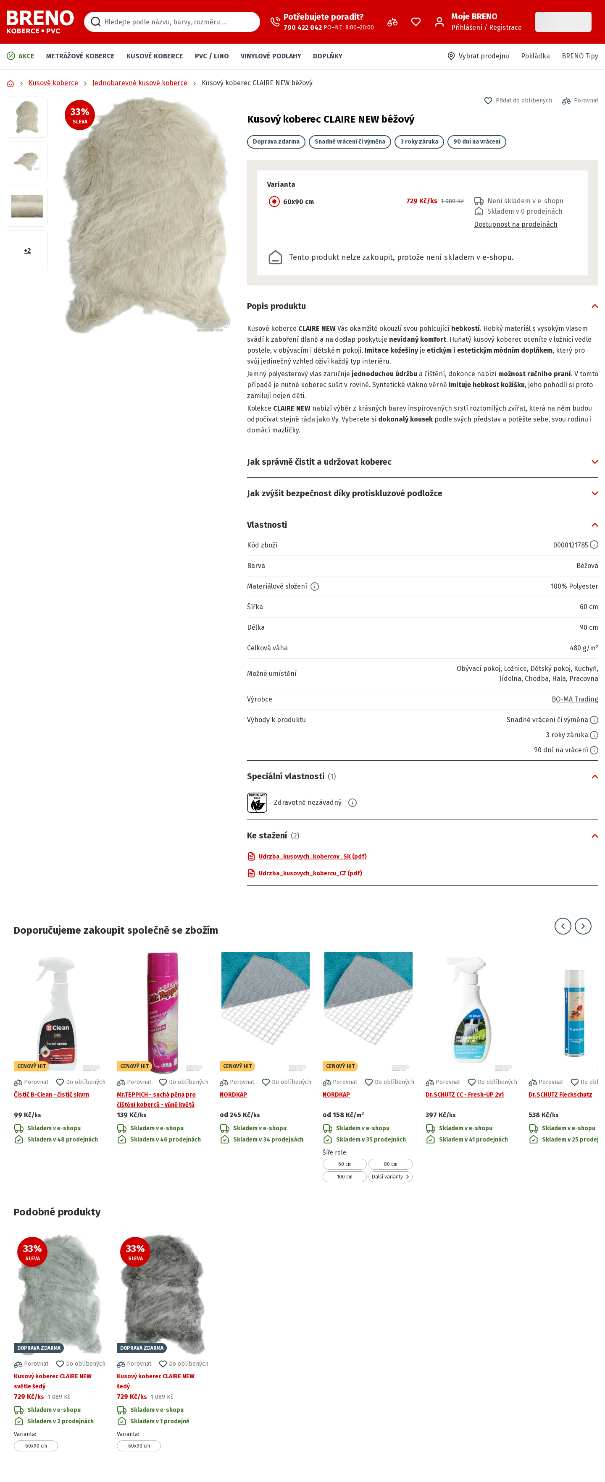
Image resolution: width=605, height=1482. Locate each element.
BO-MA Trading (575, 699)
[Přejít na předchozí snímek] (563, 926)
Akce (20, 56)
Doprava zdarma (276, 141)
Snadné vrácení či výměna (350, 141)
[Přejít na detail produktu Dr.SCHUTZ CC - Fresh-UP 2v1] (471, 1067)
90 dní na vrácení (476, 141)
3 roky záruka (419, 141)
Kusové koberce (154, 56)
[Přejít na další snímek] (583, 926)
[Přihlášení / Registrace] (478, 22)
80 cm (390, 1164)
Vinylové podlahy (271, 56)
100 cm (344, 1177)
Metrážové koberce (80, 56)
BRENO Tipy (580, 56)
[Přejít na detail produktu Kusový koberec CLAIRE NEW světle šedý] (59, 1342)
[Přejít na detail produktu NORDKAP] (265, 1067)
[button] (147, 216)
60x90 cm (36, 1446)
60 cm (345, 1164)
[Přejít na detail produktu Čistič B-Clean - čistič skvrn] (59, 1067)
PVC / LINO (212, 56)
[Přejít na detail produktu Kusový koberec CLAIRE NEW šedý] (162, 1342)
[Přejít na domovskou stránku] (40, 22)
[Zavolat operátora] (322, 22)
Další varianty (391, 1177)
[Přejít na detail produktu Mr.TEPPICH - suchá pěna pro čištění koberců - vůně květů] (162, 1067)
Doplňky (327, 56)
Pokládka (535, 56)
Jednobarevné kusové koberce (139, 83)
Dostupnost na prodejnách (516, 224)
